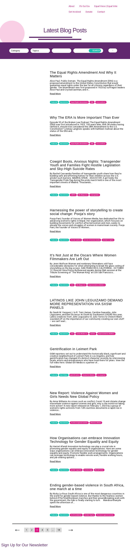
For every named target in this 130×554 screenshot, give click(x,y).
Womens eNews (96, 422)
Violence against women (79, 422)
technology (88, 469)
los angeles (101, 375)
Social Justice (76, 239)
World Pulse (99, 469)
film (72, 285)
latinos (92, 333)
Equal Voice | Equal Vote (105, 6)
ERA (92, 102)
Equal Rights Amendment (79, 102)
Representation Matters (97, 285)
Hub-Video (63, 375)
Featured (54, 102)
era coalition (100, 102)
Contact (101, 11)
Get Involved (75, 11)
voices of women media (92, 239)
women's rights (108, 239)
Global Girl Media (88, 375)
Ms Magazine (83, 194)
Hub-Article (64, 102)
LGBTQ (73, 194)
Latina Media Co (81, 333)
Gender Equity (89, 515)
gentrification (75, 375)
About (71, 6)
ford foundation (76, 515)
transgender (95, 194)
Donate (89, 11)
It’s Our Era (84, 6)
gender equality (76, 469)
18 (59, 529)
